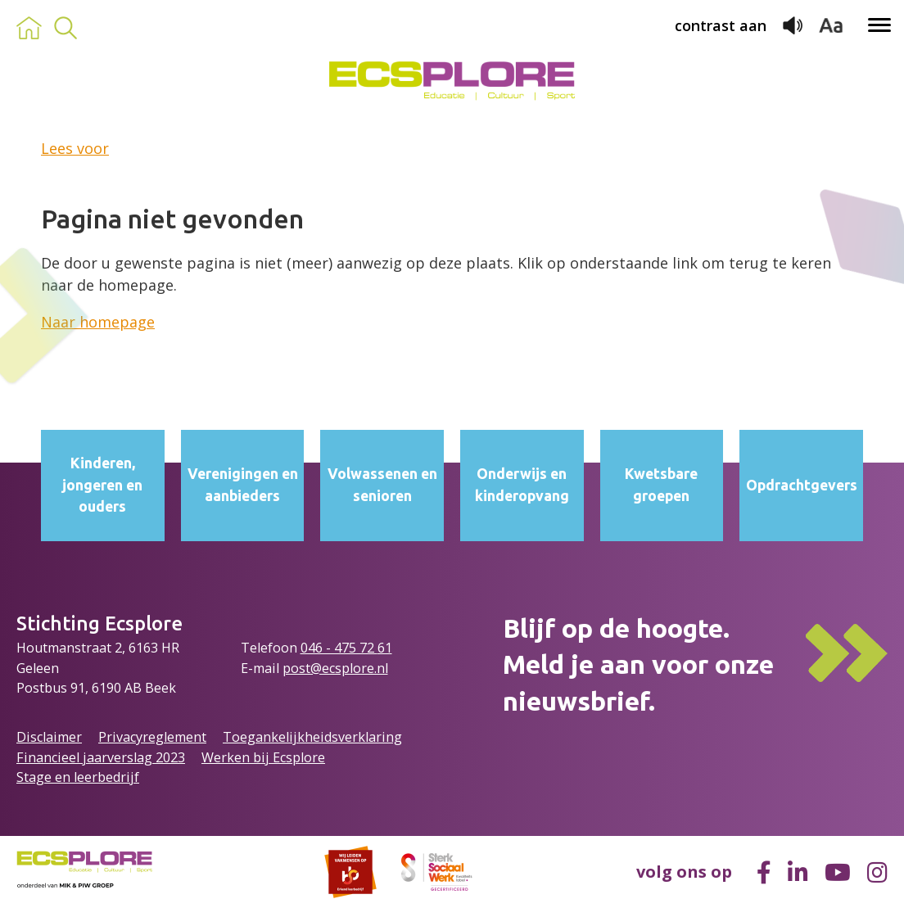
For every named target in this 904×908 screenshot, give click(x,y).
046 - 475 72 (339, 648)
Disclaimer (49, 737)
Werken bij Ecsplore (263, 757)
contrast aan (720, 25)
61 (384, 648)
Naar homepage (98, 322)
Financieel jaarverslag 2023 (100, 757)
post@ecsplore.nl (335, 668)
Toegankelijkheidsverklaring (312, 737)
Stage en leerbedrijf (77, 777)
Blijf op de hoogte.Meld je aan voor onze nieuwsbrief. (638, 664)
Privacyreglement (152, 737)
